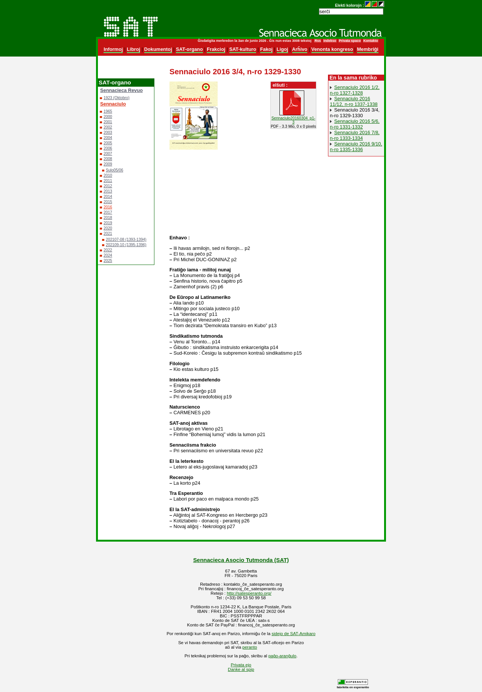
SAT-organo (189, 49)
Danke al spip (241, 669)
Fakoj (266, 49)
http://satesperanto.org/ (249, 593)
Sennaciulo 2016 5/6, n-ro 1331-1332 (355, 124)
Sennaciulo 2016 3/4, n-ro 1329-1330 (355, 112)
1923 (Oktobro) (117, 98)
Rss (317, 41)
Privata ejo (241, 665)
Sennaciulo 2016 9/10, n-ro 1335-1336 (356, 146)
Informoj (113, 49)
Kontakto (370, 41)
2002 (108, 127)
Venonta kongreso (332, 49)
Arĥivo (300, 49)
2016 (108, 207)
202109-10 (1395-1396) (126, 245)
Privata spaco (350, 41)
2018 (108, 218)
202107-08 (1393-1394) (126, 239)
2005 (108, 143)
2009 (108, 164)
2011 (108, 181)
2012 (108, 186)
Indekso (329, 41)
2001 (108, 122)
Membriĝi (367, 49)
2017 (108, 212)
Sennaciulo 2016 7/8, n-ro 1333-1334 (355, 135)
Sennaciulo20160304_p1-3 (294, 120)
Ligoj (282, 49)
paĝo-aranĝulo (282, 656)
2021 (108, 233)
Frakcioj (216, 49)
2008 (108, 159)
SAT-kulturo (242, 49)
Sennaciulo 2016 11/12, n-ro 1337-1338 (354, 101)
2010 (108, 175)
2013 (108, 191)
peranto (250, 647)
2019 (108, 223)
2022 (108, 250)
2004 (108, 138)
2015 (108, 202)
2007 (108, 154)
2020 (108, 228)
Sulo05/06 (114, 170)
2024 (108, 255)
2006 (108, 148)
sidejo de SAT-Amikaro (293, 633)
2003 (108, 132)
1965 (108, 111)
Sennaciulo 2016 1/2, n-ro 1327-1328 (355, 90)
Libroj (133, 49)
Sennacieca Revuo (121, 90)
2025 (108, 261)
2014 (108, 196)
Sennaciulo (113, 104)
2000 (108, 117)
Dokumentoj (158, 49)
